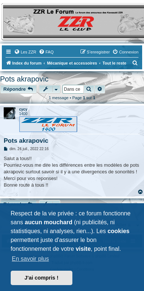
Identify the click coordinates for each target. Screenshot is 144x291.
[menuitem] (25, 52)
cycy (23, 109)
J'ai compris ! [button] (41, 278)
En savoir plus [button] (30, 259)
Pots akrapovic (24, 79)
